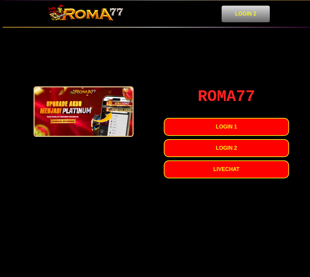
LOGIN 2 (245, 14)
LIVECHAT (226, 169)
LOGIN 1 (226, 127)
